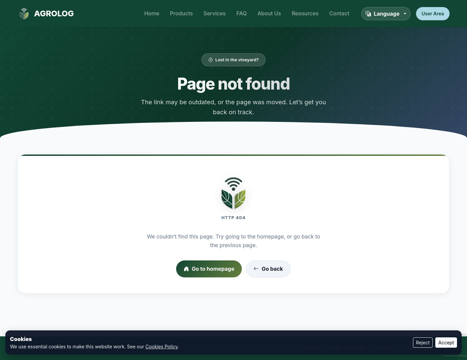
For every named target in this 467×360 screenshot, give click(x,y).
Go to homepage (209, 269)
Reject (423, 342)
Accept (446, 342)
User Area (433, 13)
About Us (269, 13)
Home (151, 13)
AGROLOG (45, 13)
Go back (268, 269)
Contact (339, 13)
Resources (305, 13)
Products (181, 13)
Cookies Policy (161, 346)
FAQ (242, 13)
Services (214, 13)
